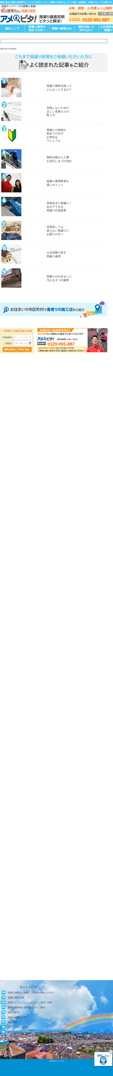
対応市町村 (13, 1012)
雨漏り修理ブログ (17, 1017)
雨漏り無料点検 (16, 997)
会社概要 (12, 1022)
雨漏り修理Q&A (62, 28)
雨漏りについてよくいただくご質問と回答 (30, 1002)
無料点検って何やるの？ (86, 28)
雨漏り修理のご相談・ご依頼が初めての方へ (31, 992)
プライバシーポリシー (19, 1027)
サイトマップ (15, 1032)
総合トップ (12, 28)
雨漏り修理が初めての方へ (37, 28)
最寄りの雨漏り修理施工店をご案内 (26, 1007)
